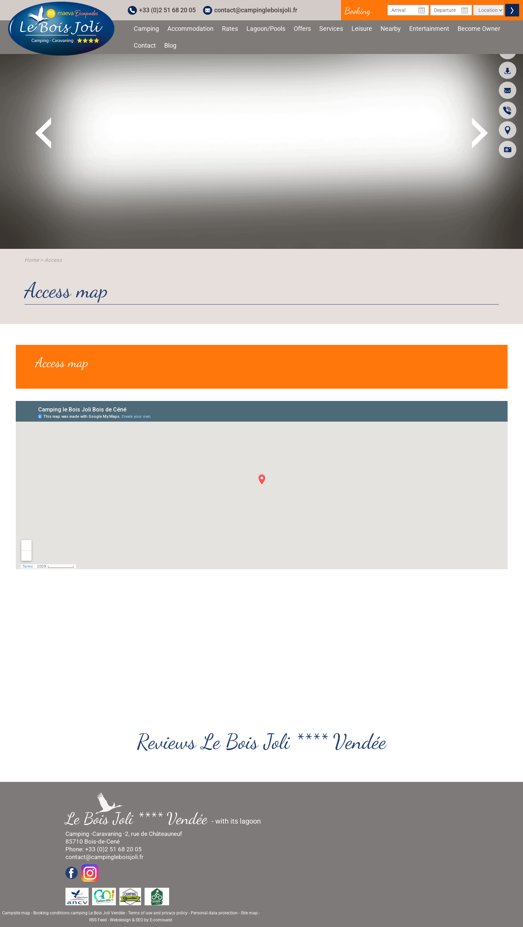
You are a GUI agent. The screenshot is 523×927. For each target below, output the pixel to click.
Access (53, 260)
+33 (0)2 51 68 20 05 (167, 10)
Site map (249, 913)
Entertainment (429, 28)
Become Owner (479, 28)
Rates (230, 28)
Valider (512, 10)
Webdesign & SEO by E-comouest (141, 920)
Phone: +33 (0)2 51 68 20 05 (103, 849)
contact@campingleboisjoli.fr (255, 10)
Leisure (361, 28)
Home (32, 260)
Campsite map (16, 913)
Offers (302, 28)
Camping (146, 28)
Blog (170, 45)
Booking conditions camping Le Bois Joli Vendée (79, 913)
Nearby (391, 28)
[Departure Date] (451, 10)
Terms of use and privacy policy (158, 913)
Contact (145, 45)
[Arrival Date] (408, 10)
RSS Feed (98, 920)
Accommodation (190, 28)
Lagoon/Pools (265, 28)
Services (331, 28)
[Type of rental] (488, 10)
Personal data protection (214, 913)
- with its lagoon (166, 818)
